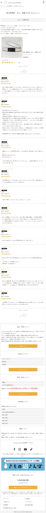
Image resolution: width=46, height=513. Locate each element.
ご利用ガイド (6, 501)
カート (44, 2)
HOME (1, 6)
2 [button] (22, 71)
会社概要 (5, 505)
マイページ (6, 498)
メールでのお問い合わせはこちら (23, 487)
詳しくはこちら (23, 369)
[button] (24, 71)
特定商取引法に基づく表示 (9, 508)
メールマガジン (29, 501)
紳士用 (5, 6)
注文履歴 (27, 498)
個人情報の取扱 (29, 505)
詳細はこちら (23, 346)
